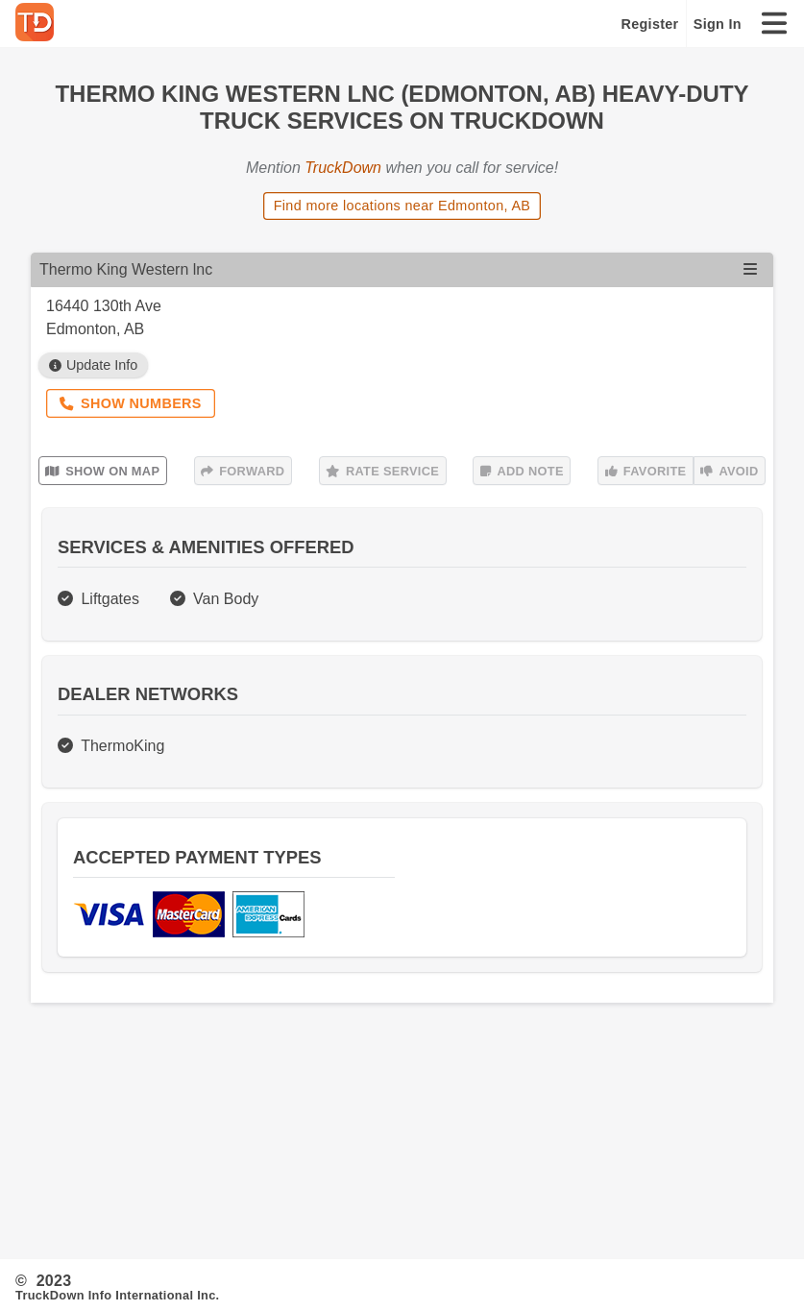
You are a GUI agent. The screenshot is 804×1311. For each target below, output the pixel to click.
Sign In (718, 24)
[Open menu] (750, 269)
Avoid (729, 471)
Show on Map (102, 471)
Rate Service (382, 471)
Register (650, 24)
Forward (242, 471)
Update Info (93, 365)
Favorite (646, 471)
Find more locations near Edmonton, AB (402, 205)
